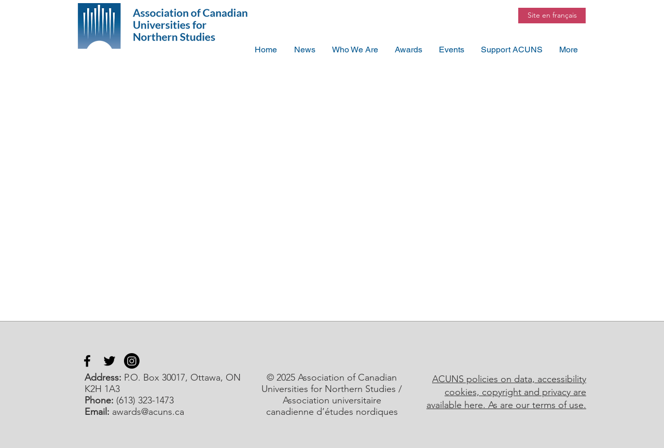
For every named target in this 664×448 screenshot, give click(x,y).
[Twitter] (109, 361)
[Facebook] (87, 361)
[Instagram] (132, 361)
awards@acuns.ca (148, 411)
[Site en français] (552, 15)
